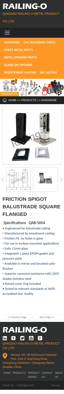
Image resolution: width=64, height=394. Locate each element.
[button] (61, 179)
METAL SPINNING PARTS (20, 57)
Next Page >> (47, 317)
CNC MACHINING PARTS (39, 42)
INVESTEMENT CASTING (20, 72)
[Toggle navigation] (7, 32)
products (28, 100)
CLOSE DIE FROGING (18, 65)
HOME (12, 100)
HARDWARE (12, 42)
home (7, 373)
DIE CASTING (48, 72)
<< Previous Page (17, 317)
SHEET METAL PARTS (18, 49)
